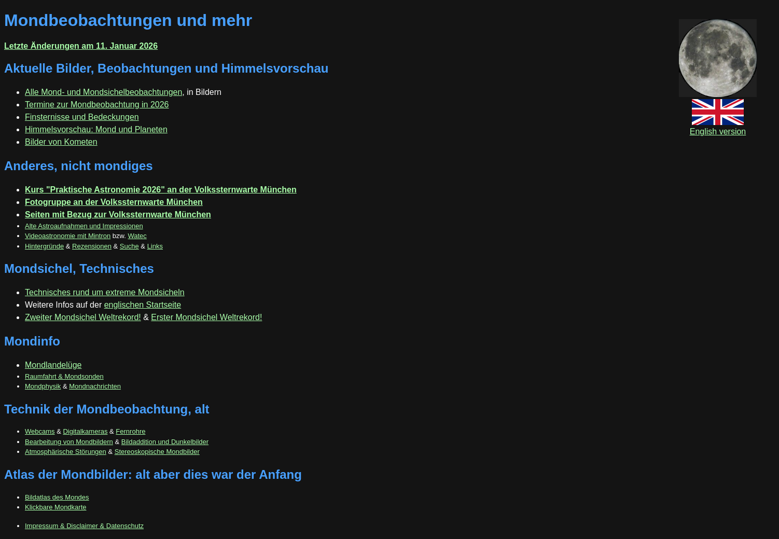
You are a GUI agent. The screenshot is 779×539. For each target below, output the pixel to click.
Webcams (40, 431)
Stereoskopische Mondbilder (157, 451)
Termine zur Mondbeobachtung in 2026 (97, 104)
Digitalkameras (85, 431)
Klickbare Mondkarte (56, 507)
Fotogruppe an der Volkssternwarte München (114, 202)
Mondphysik (43, 386)
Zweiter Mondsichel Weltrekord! (83, 317)
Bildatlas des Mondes (57, 497)
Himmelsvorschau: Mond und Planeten (96, 129)
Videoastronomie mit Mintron (67, 236)
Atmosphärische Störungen (65, 451)
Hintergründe (44, 246)
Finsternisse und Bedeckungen (82, 117)
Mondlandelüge (53, 365)
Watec (137, 236)
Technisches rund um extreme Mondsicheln (105, 292)
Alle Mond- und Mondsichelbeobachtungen (103, 92)
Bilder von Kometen (61, 141)
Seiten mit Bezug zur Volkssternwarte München (118, 214)
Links (155, 246)
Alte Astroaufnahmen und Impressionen (84, 226)
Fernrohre (130, 431)
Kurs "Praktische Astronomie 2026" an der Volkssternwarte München (161, 189)
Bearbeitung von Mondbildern (69, 442)
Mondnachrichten (95, 386)
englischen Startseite (143, 304)
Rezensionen (92, 246)
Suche (129, 246)
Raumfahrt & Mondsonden (64, 376)
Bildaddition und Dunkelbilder (164, 442)
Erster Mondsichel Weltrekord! (206, 317)
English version (718, 127)
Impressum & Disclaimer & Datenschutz (84, 526)
